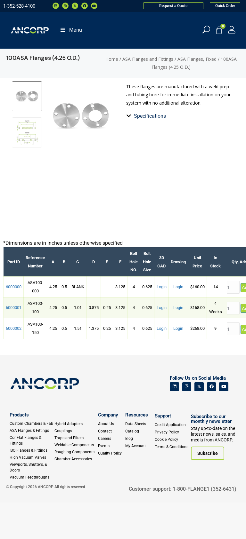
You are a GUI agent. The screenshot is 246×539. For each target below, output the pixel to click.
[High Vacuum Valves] (32, 493)
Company (108, 451)
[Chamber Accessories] (75, 495)
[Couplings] (75, 467)
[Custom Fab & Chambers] (32, 460)
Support (163, 452)
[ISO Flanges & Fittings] (32, 486)
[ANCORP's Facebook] (211, 423)
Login (162, 323)
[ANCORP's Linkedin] (174, 423)
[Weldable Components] (75, 481)
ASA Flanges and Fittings (147, 59)
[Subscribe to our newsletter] (207, 489)
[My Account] (232, 30)
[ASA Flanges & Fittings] (32, 467)
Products (19, 451)
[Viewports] (32, 503)
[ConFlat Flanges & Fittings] (32, 476)
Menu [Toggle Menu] (71, 30)
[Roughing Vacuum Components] (75, 488)
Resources (136, 451)
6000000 (13, 323)
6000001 (13, 344)
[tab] (130, 147)
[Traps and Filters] (75, 474)
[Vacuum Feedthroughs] (32, 513)
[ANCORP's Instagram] (187, 423)
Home (111, 59)
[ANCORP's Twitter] (199, 423)
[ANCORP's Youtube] (223, 423)
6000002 (13, 364)
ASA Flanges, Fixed (197, 59)
